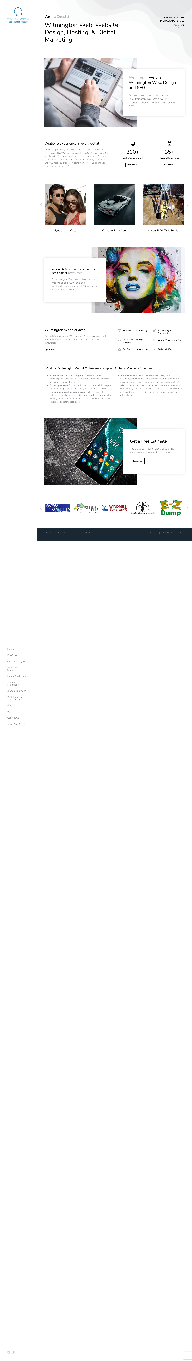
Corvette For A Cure (114, 230)
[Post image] (65, 204)
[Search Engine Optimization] (168, 332)
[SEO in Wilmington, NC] (168, 341)
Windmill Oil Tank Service (163, 230)
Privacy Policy (179, 533)
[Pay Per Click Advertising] (133, 349)
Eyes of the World (65, 230)
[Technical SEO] (168, 349)
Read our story (169, 164)
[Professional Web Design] (133, 332)
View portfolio (132, 164)
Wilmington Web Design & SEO (77, 533)
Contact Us (137, 461)
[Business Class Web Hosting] (133, 341)
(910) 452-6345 (52, 350)
